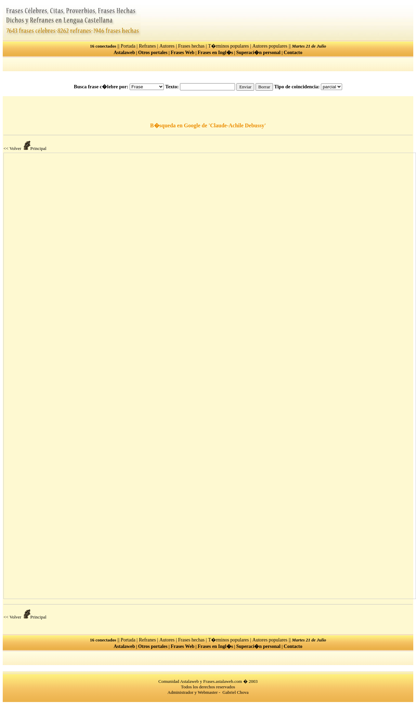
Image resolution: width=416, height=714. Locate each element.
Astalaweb (124, 52)
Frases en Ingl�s (215, 52)
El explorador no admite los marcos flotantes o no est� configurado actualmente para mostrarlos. (209, 376)
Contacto (293, 52)
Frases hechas (191, 46)
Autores (166, 46)
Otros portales (153, 52)
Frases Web (182, 52)
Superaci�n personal (258, 52)
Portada (128, 46)
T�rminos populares (228, 46)
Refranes (147, 46)
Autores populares (269, 46)
